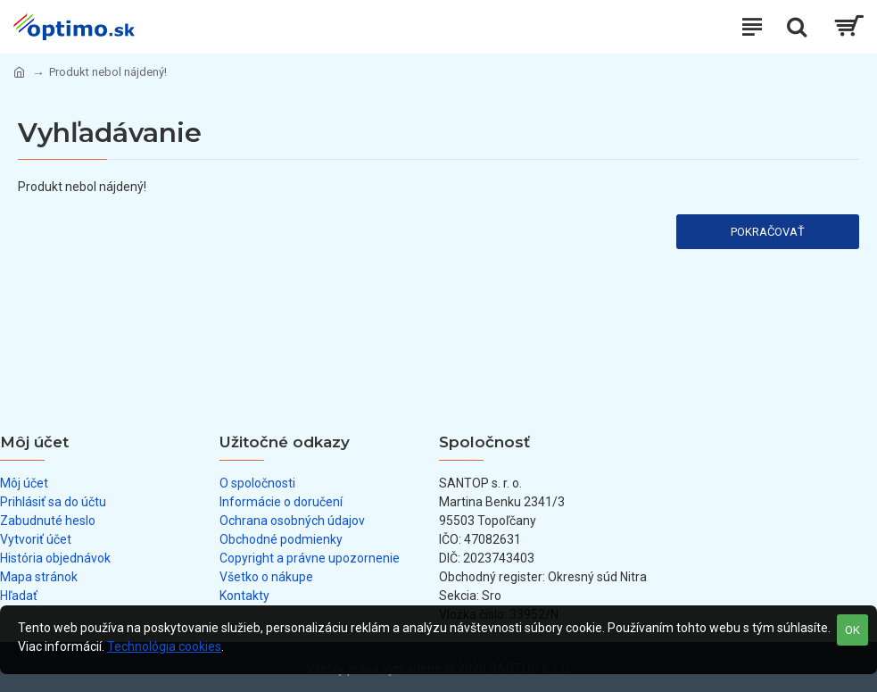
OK (852, 630)
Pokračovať (768, 231)
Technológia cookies (164, 646)
